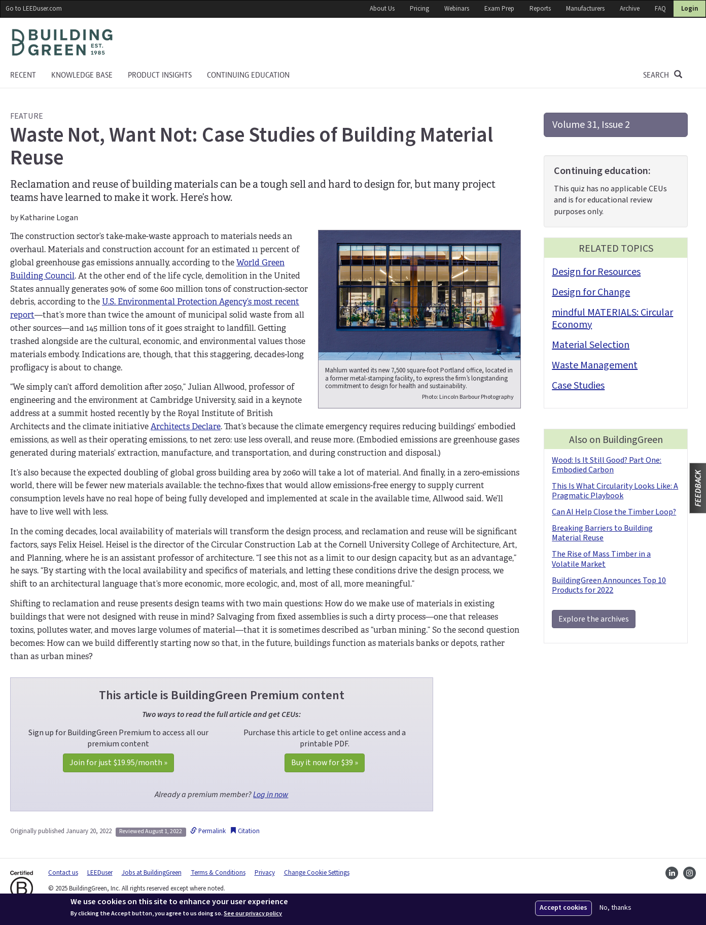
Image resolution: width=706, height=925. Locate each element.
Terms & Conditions (218, 872)
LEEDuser (100, 872)
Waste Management (595, 365)
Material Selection (590, 345)
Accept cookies (563, 908)
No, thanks (615, 908)
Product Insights (160, 75)
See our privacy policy (253, 914)
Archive (630, 8)
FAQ (660, 8)
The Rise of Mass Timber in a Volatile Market (601, 559)
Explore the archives (593, 619)
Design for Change (591, 292)
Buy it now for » (324, 762)
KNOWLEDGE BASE (82, 75)
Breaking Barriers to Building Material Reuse (602, 533)
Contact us (63, 872)
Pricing (419, 8)
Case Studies (578, 386)
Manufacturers (585, 8)
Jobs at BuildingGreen (152, 872)
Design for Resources (596, 272)
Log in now (270, 794)
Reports (540, 8)
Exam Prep (499, 8)
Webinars (456, 8)
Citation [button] (245, 831)
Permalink (208, 831)
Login (689, 8)
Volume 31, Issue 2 (591, 125)
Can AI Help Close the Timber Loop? (614, 512)
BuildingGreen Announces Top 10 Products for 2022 (609, 585)
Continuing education (248, 75)
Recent (23, 75)
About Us (382, 8)
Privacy (265, 872)
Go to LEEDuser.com (34, 8)
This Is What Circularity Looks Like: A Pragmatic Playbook (615, 491)
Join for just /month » (118, 762)
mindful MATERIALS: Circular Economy (612, 318)
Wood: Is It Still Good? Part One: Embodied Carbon (606, 465)
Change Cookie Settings (316, 872)
